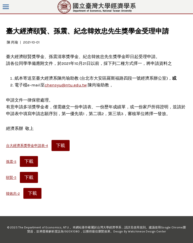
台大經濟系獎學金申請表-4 (27, 146)
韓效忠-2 (13, 194)
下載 (60, 145)
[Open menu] (6, 7)
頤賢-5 (11, 178)
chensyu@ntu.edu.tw (66, 84)
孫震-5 (11, 162)
